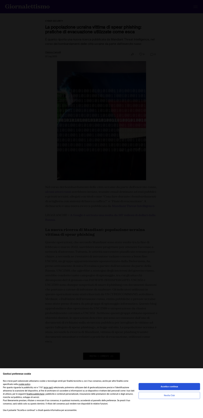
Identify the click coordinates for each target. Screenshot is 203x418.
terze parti (48, 387)
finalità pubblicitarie (35, 394)
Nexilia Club (169, 395)
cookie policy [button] (24, 384)
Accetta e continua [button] (169, 386)
